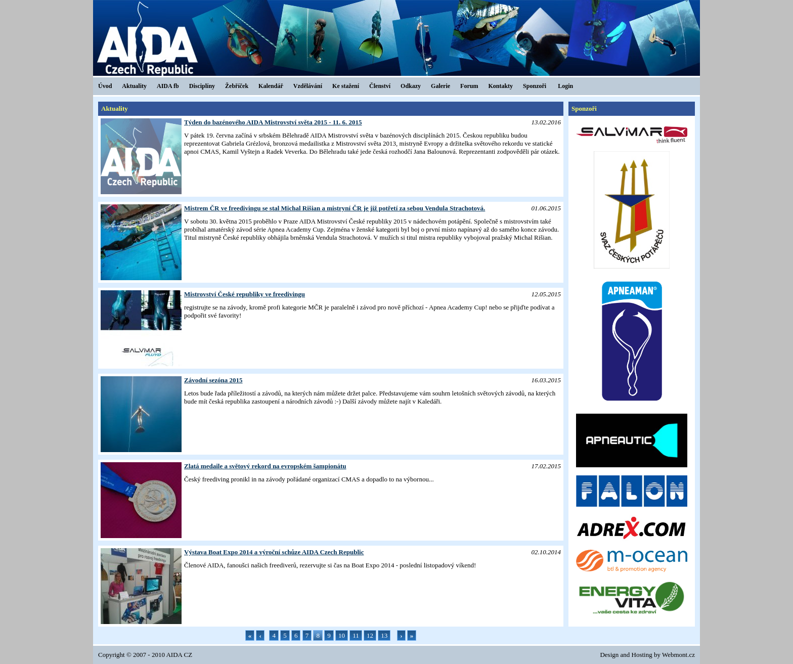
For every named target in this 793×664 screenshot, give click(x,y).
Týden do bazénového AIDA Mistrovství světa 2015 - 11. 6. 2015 (273, 122)
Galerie (440, 86)
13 (384, 635)
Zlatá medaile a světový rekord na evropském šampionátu (265, 466)
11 (356, 635)
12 (370, 635)
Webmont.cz (678, 654)
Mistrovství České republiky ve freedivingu (244, 294)
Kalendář (270, 86)
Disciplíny (202, 86)
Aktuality (134, 86)
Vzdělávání (307, 86)
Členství (379, 86)
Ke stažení (345, 86)
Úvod (105, 86)
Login (565, 86)
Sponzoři (534, 86)
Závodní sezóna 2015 (213, 380)
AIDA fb (168, 86)
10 (341, 635)
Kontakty (500, 86)
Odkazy (411, 86)
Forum (469, 86)
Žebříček (236, 86)
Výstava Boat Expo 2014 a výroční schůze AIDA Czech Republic (274, 552)
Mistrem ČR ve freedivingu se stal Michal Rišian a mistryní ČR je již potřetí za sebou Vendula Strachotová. (334, 208)
